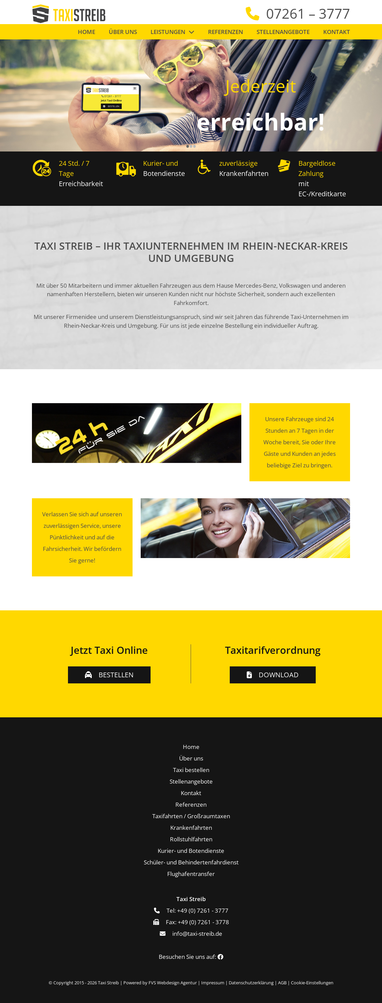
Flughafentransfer (191, 874)
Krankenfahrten (191, 827)
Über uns (123, 32)
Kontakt (336, 32)
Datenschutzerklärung (251, 983)
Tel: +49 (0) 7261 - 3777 (197, 910)
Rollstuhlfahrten (191, 839)
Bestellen (116, 674)
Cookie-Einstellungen (312, 983)
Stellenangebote (283, 32)
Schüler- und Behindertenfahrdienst (191, 862)
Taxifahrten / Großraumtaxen (191, 816)
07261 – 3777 (308, 13)
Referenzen (225, 32)
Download (279, 674)
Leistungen (168, 32)
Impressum (212, 983)
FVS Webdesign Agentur (173, 983)
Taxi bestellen (191, 770)
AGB (282, 983)
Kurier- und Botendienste (191, 851)
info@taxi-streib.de (197, 933)
